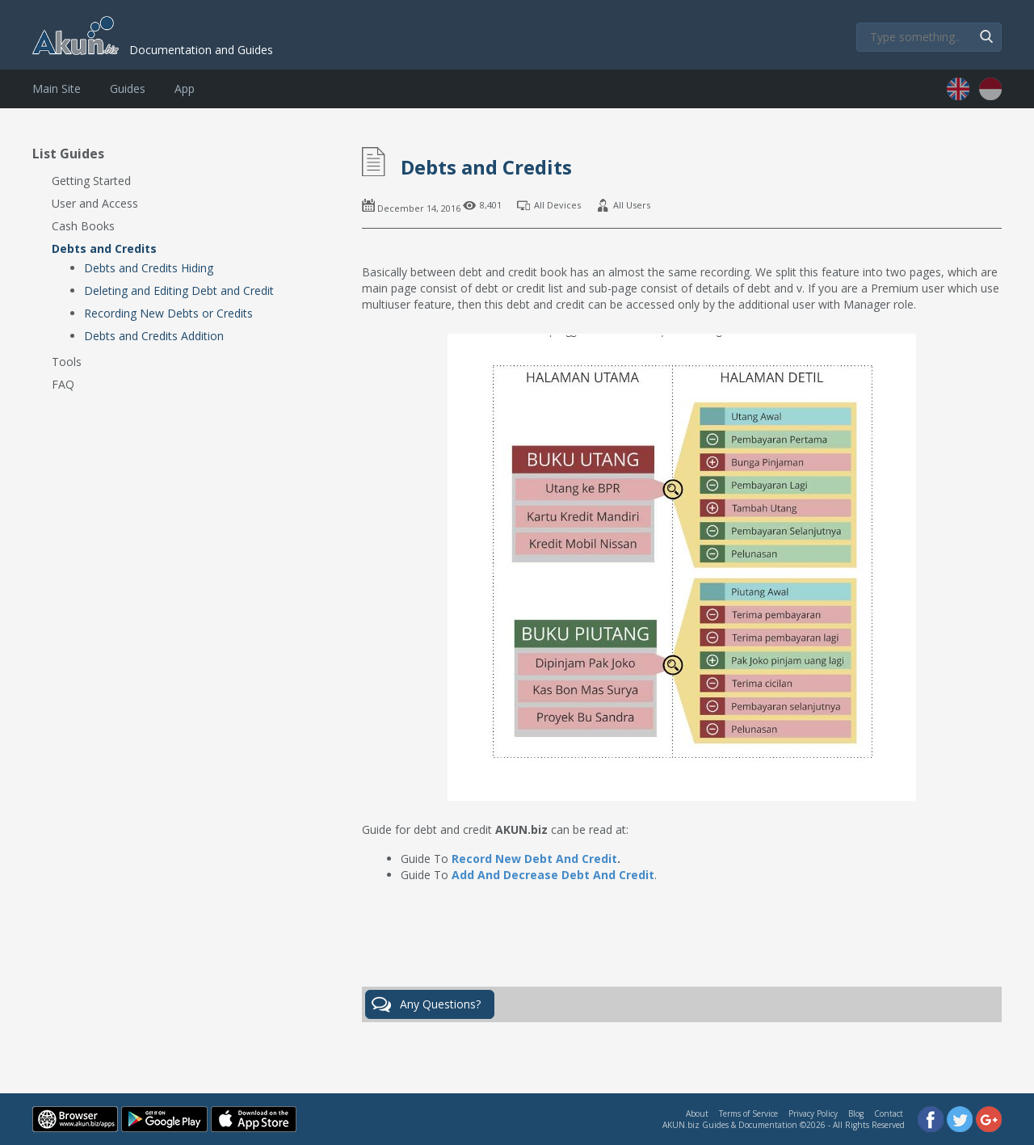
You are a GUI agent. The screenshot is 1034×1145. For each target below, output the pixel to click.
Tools (67, 361)
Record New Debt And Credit (534, 858)
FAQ (63, 384)
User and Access (95, 203)
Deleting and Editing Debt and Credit (179, 290)
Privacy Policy (813, 1113)
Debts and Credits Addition (154, 335)
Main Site (56, 88)
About (697, 1113)
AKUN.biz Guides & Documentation (729, 1124)
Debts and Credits (104, 248)
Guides (127, 88)
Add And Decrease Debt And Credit (553, 874)
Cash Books (83, 226)
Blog (856, 1113)
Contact (888, 1113)
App (184, 88)
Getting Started (91, 180)
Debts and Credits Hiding (148, 268)
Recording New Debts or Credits (168, 313)
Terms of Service (748, 1113)
